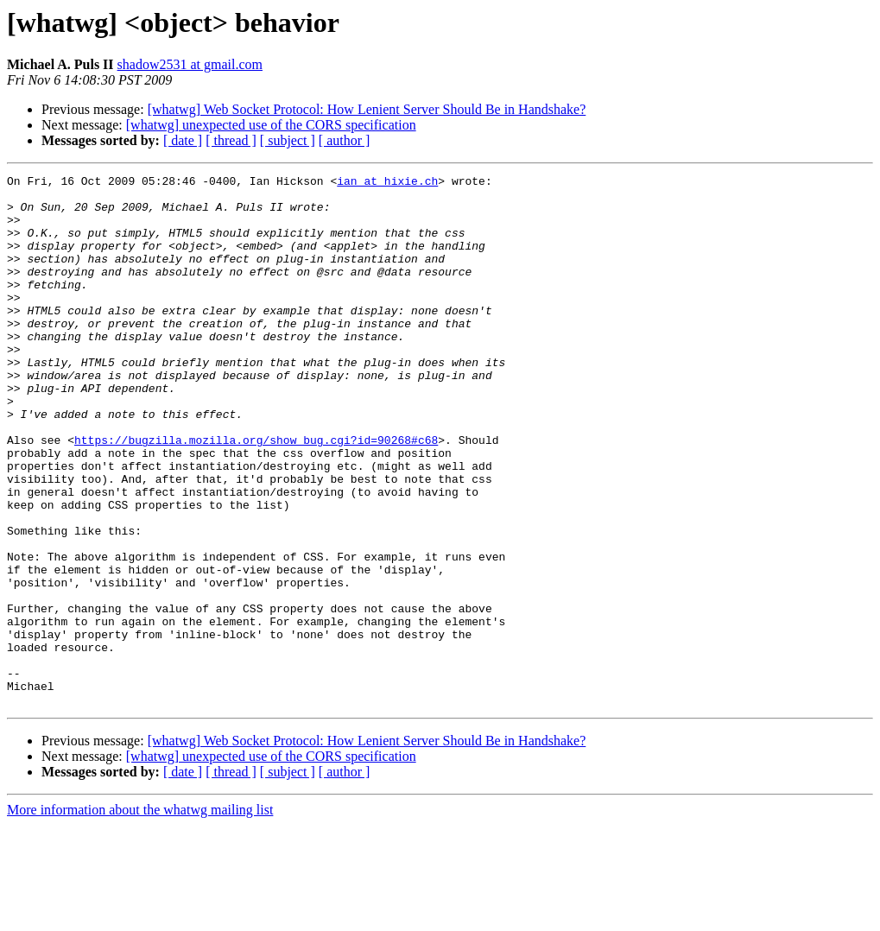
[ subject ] (287, 140)
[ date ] (182, 140)
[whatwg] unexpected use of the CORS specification (271, 124)
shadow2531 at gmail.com (190, 64)
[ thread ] (231, 140)
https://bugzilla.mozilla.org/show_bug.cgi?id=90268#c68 (256, 494)
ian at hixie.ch (387, 183)
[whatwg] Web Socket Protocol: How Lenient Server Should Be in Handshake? (367, 109)
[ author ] (344, 140)
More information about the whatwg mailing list (140, 916)
